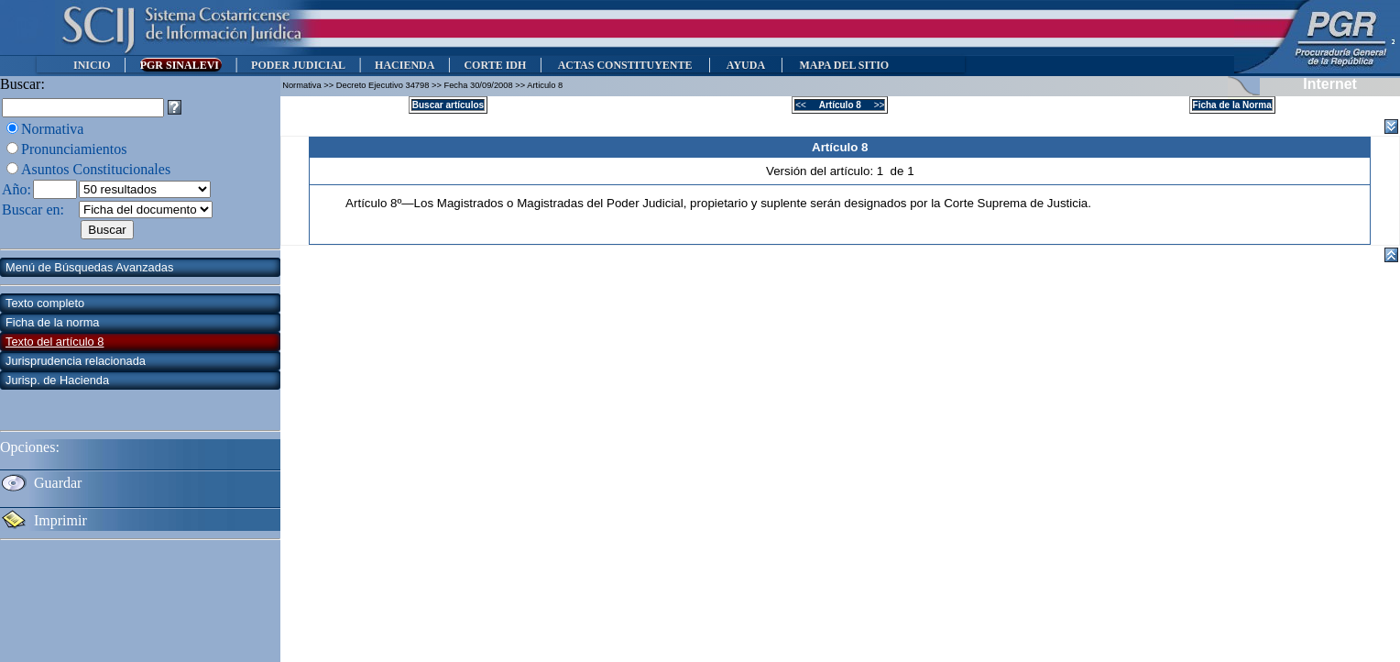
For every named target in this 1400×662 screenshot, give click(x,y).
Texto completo (44, 303)
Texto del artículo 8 (54, 341)
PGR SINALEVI (181, 65)
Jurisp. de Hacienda (57, 380)
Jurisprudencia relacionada (75, 361)
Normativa (52, 129)
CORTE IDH (495, 65)
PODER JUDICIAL (298, 65)
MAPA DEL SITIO (843, 65)
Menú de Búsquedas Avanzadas (89, 267)
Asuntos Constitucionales (95, 169)
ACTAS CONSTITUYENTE (625, 65)
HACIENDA (404, 65)
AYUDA (745, 65)
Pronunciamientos (74, 149)
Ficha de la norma (52, 322)
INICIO (92, 65)
